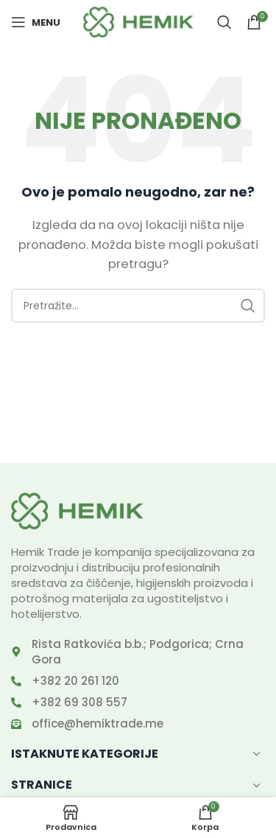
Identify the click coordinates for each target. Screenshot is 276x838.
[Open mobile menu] (36, 22)
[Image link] (77, 510)
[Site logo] (138, 21)
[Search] (224, 22)
